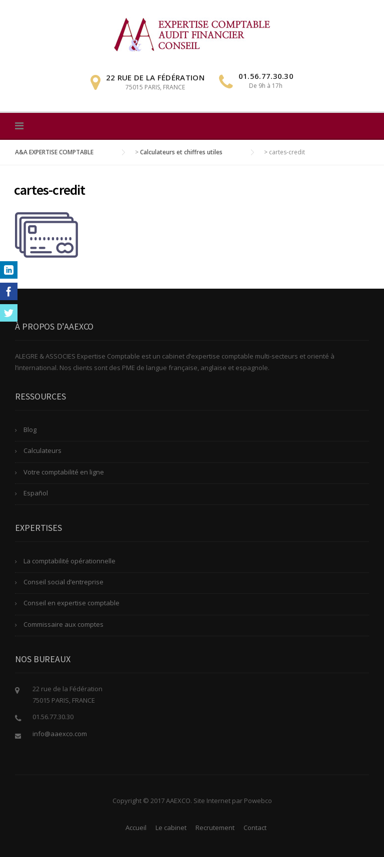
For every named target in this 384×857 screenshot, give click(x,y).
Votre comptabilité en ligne (64, 471)
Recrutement (215, 827)
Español (36, 492)
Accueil (136, 827)
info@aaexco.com (59, 733)
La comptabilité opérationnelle (70, 560)
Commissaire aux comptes (64, 624)
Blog (30, 429)
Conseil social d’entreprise (64, 581)
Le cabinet (171, 827)
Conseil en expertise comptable (72, 602)
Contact (255, 827)
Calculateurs (43, 450)
